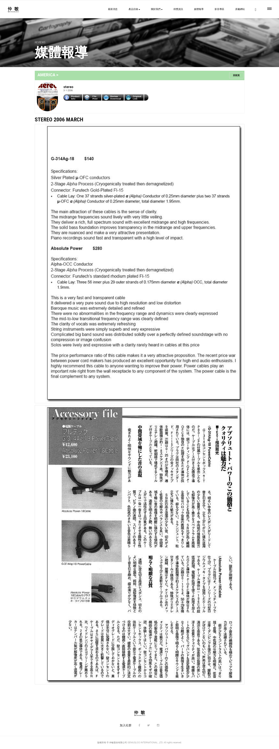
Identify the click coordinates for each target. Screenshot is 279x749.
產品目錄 (134, 9)
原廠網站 (240, 9)
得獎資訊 (178, 9)
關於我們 (156, 9)
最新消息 (113, 9)
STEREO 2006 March (59, 119)
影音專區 (219, 9)
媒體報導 (199, 9)
